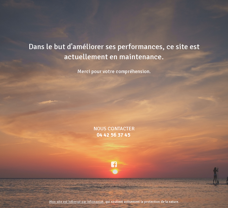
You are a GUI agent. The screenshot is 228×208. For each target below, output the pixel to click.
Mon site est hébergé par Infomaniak (76, 202)
